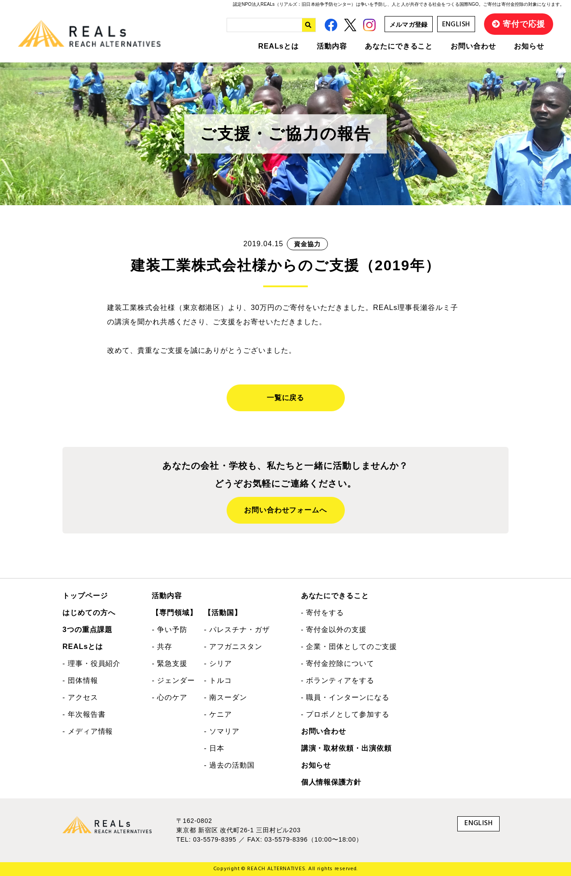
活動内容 (332, 46)
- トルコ (218, 680)
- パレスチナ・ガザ (236, 629)
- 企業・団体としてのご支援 (349, 646)
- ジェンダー (173, 680)
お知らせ (529, 46)
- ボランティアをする (337, 680)
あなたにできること (399, 46)
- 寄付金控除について (337, 663)
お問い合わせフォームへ (285, 510)
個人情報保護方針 (331, 782)
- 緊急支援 (169, 663)
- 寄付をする (322, 612)
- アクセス (80, 697)
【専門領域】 (174, 612)
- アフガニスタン (233, 646)
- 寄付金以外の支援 (334, 629)
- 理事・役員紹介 (91, 663)
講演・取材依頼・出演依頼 (346, 748)
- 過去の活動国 (229, 765)
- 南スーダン (225, 697)
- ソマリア (222, 731)
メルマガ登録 (408, 24)
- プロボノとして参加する (345, 714)
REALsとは (278, 46)
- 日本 (214, 748)
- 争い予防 (169, 629)
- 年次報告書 (84, 714)
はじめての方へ (89, 612)
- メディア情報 (87, 731)
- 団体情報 (80, 680)
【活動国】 (223, 612)
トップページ (85, 595)
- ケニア (218, 714)
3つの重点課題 (87, 629)
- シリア (218, 663)
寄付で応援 (524, 24)
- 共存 (162, 646)
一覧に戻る (286, 397)
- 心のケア (169, 697)
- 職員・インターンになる (345, 697)
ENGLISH (456, 24)
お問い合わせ (473, 46)
